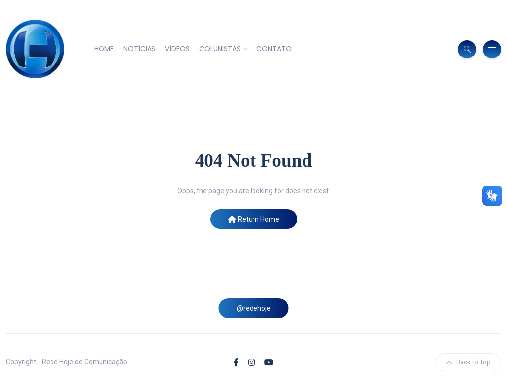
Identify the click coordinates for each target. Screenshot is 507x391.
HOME (104, 49)
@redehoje (254, 308)
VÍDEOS (177, 49)
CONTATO (274, 49)
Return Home (253, 219)
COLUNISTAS (220, 49)
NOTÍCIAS (139, 49)
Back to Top (468, 362)
